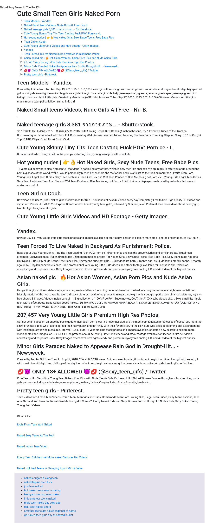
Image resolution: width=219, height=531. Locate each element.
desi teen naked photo (37, 506)
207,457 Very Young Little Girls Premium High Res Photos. (59, 62)
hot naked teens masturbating (42, 490)
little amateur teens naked (40, 498)
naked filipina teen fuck (38, 482)
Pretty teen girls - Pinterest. (40, 74)
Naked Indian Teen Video (32, 446)
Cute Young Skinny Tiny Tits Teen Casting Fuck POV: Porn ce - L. (62, 33)
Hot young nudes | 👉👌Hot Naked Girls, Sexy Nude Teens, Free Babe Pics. (69, 37)
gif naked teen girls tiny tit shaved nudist (48, 515)
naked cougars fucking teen (41, 478)
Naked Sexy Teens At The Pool (35, 435)
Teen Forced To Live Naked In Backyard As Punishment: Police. (62, 54)
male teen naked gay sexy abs (42, 502)
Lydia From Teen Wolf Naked (34, 424)
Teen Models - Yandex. (37, 21)
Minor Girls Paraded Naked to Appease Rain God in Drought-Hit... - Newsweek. (71, 66)
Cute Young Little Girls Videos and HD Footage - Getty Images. (61, 45)
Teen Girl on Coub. (35, 41)
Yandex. (29, 49)
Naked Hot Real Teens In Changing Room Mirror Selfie (49, 468)
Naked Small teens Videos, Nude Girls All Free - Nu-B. (56, 25)
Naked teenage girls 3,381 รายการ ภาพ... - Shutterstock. (58, 29)
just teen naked (33, 486)
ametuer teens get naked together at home (50, 511)
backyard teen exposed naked (42, 494)
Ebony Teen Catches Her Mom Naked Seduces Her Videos (52, 457)
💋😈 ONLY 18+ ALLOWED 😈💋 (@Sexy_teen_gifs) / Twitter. (61, 70)
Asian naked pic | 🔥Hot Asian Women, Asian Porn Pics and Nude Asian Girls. (71, 58)
